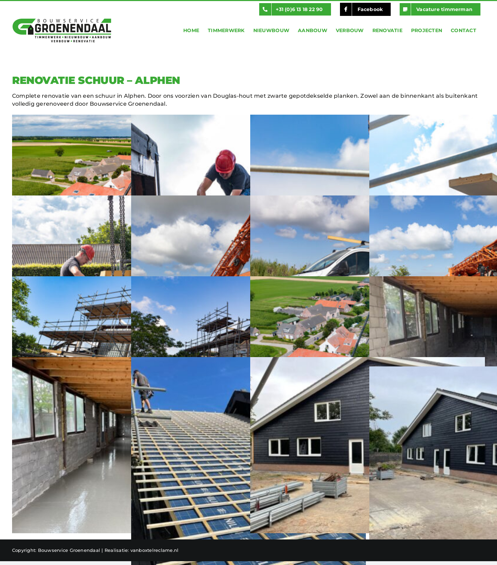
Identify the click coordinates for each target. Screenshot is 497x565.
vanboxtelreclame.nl (154, 550)
